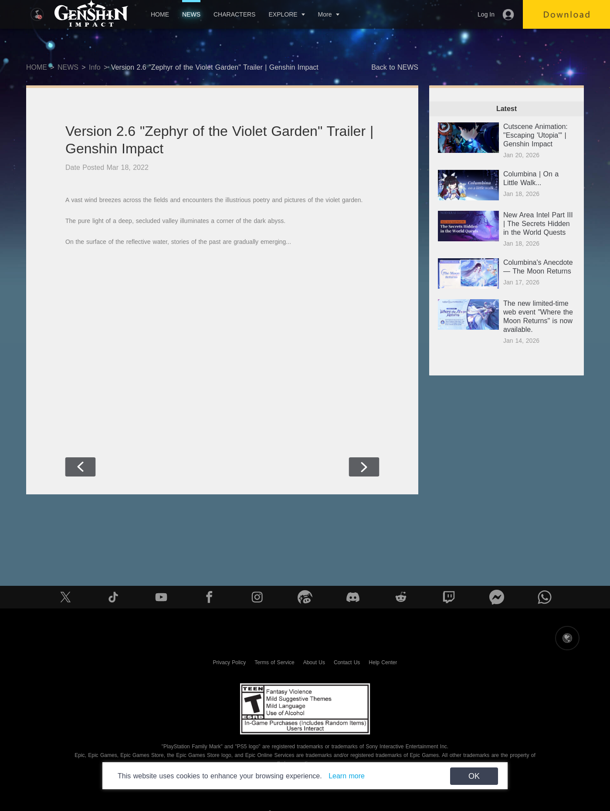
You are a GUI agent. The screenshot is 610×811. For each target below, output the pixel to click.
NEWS (191, 14)
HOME (160, 14)
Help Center (383, 662)
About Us (314, 662)
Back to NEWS (394, 67)
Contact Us (347, 662)
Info (95, 67)
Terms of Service (274, 662)
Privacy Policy (229, 662)
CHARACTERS (234, 14)
